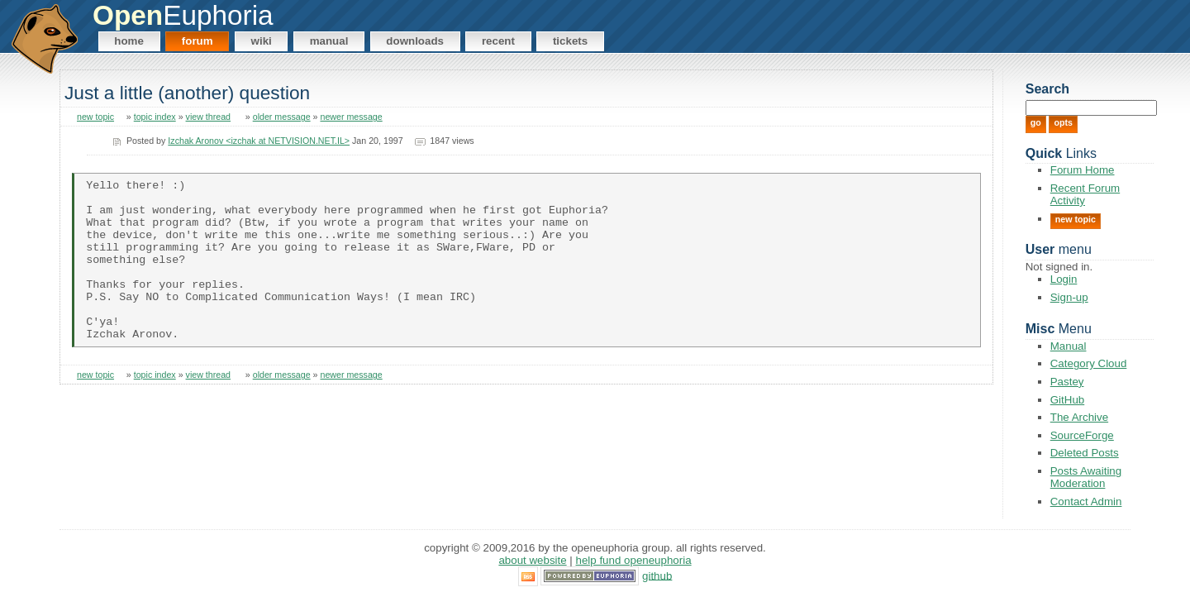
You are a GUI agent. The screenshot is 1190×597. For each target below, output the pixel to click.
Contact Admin (1086, 501)
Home (129, 41)
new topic (95, 117)
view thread (208, 117)
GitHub (1067, 400)
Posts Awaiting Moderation (1085, 477)
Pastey (1067, 381)
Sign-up (1069, 297)
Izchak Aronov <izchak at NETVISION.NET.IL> (259, 141)
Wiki (261, 41)
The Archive (1079, 417)
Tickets (570, 41)
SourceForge (1082, 435)
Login (1064, 279)
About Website (532, 560)
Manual (329, 41)
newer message (351, 117)
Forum (197, 41)
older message (282, 117)
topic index (155, 117)
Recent (498, 41)
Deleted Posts (1084, 453)
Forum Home (1082, 170)
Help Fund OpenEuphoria (634, 560)
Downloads (415, 41)
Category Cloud (1088, 363)
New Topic (1075, 219)
